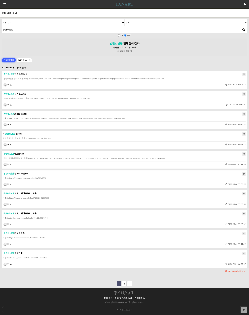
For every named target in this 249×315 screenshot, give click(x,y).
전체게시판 (9, 60)
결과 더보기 (236, 271)
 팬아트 (12, 133)
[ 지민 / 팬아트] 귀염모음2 (20, 193)
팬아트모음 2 (14, 94)
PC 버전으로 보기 (125, 309)
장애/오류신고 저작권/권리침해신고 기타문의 (124, 298)
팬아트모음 (14, 233)
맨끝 (129, 283)
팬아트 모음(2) (15, 173)
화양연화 (13, 253)
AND (129, 35)
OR (122, 35)
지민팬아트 (13, 153)
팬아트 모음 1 (15, 74)
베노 (7, 84)
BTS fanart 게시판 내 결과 (14, 67)
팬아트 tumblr (15, 114)
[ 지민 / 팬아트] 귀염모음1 (20, 213)
